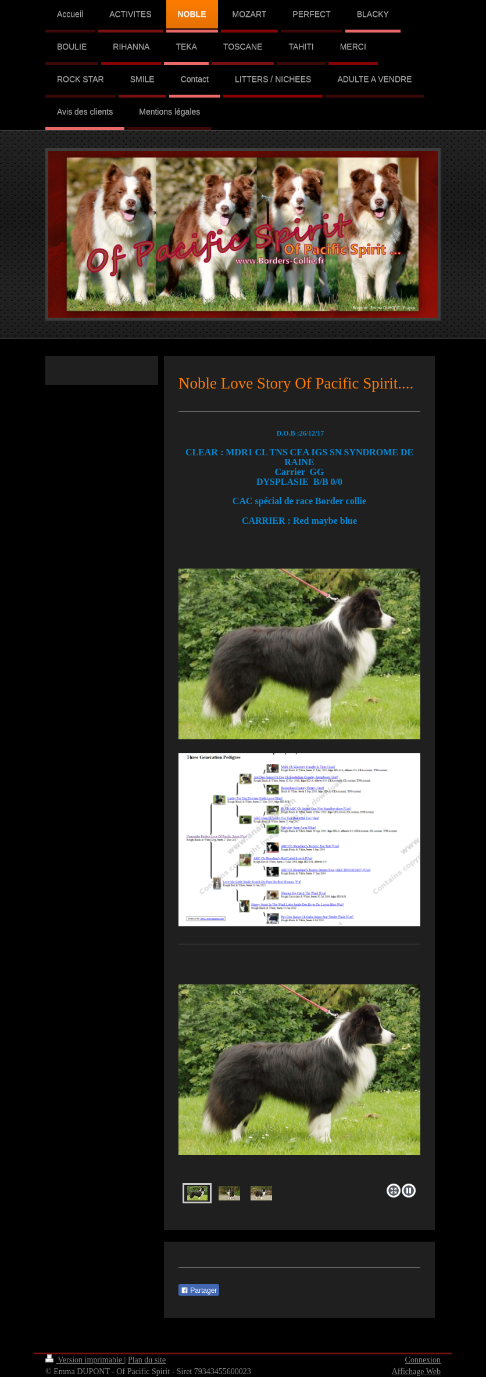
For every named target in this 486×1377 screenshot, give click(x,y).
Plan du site (147, 1360)
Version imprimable (84, 1360)
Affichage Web (416, 1371)
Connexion (423, 1360)
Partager (199, 1290)
